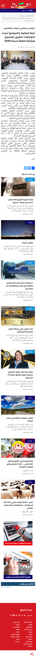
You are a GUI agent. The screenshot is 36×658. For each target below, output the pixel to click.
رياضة (30, 634)
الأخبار (31, 10)
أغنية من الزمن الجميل (28, 645)
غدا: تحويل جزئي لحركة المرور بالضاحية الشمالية (20, 330)
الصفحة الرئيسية (30, 16)
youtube (13, 615)
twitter (24, 615)
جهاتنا (18, 629)
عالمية (30, 639)
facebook (22, 615)
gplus (16, 615)
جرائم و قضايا (28, 629)
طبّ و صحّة (29, 637)
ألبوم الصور (16, 622)
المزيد (3, 6)
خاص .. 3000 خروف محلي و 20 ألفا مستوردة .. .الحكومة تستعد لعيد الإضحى (18, 505)
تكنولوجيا (29, 627)
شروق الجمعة (15, 634)
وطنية (22, 16)
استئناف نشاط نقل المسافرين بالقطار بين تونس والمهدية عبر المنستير (19, 285)
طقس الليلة (27, 242)
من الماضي (29, 642)
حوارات (30, 632)
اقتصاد (30, 625)
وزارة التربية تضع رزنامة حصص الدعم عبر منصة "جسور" (20, 201)
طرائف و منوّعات (15, 637)
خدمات (18, 632)
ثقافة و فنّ (16, 627)
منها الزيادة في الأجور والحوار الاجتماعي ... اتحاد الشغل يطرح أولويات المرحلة (20, 464)
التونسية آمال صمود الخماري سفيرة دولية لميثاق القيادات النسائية (20, 374)
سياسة (17, 642)
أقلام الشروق (28, 622)
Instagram (11, 615)
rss (19, 615)
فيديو (18, 639)
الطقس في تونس (18, 593)
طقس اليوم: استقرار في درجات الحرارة (19, 419)
